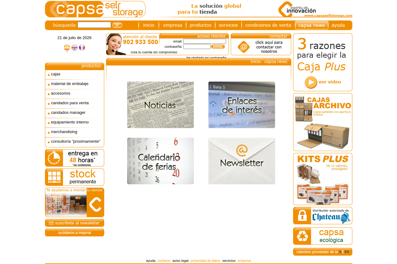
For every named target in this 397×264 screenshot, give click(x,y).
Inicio (256, 61)
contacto (164, 260)
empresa (244, 260)
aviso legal (180, 260)
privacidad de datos (205, 260)
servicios (229, 260)
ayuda (150, 260)
